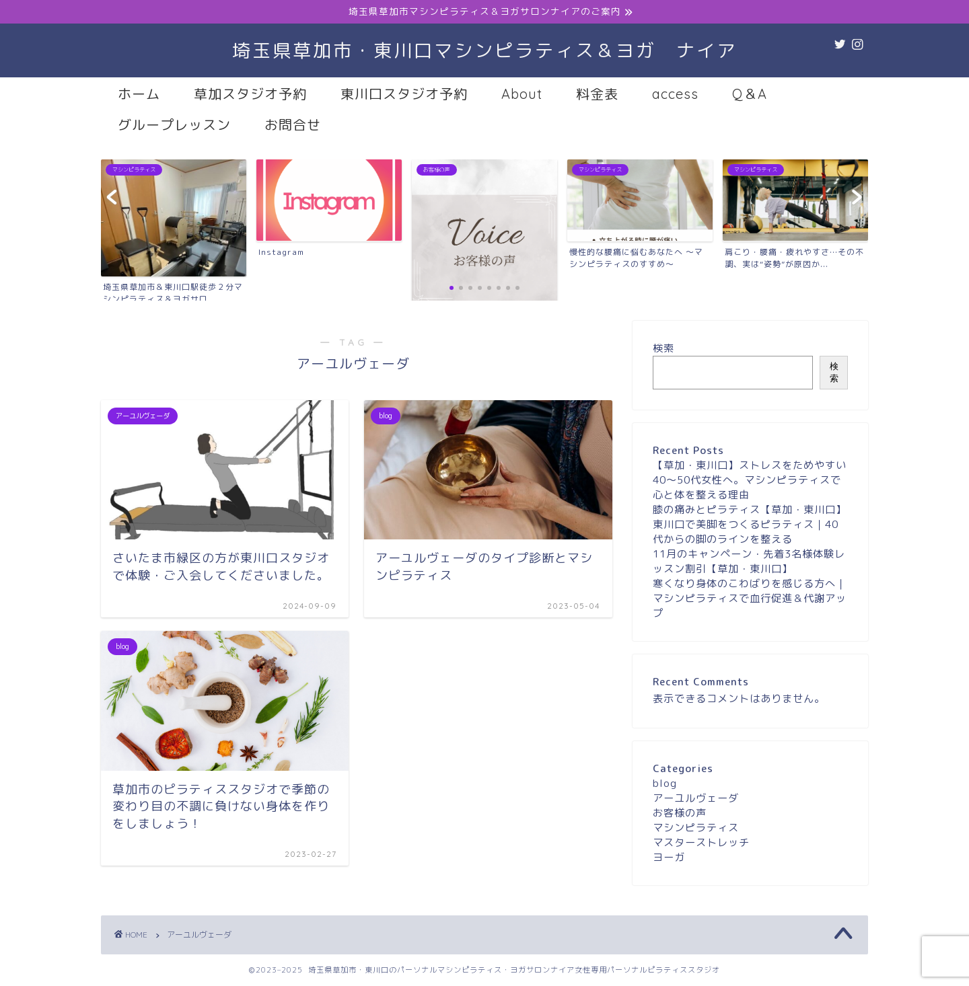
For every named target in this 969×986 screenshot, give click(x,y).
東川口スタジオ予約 (404, 93)
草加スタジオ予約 (250, 93)
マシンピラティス (696, 828)
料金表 (597, 93)
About (521, 93)
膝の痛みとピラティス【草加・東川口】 (750, 509)
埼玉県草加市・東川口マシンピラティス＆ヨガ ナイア (484, 50)
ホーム (139, 93)
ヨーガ (669, 857)
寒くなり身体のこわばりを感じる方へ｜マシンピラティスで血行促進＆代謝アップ (750, 598)
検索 (663, 348)
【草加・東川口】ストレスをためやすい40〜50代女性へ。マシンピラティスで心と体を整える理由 (750, 480)
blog (665, 783)
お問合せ (292, 124)
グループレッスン (174, 124)
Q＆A (749, 93)
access (675, 93)
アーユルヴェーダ (696, 798)
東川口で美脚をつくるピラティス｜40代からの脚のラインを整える (745, 531)
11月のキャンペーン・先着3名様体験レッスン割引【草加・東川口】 (749, 561)
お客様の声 (680, 813)
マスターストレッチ (701, 842)
